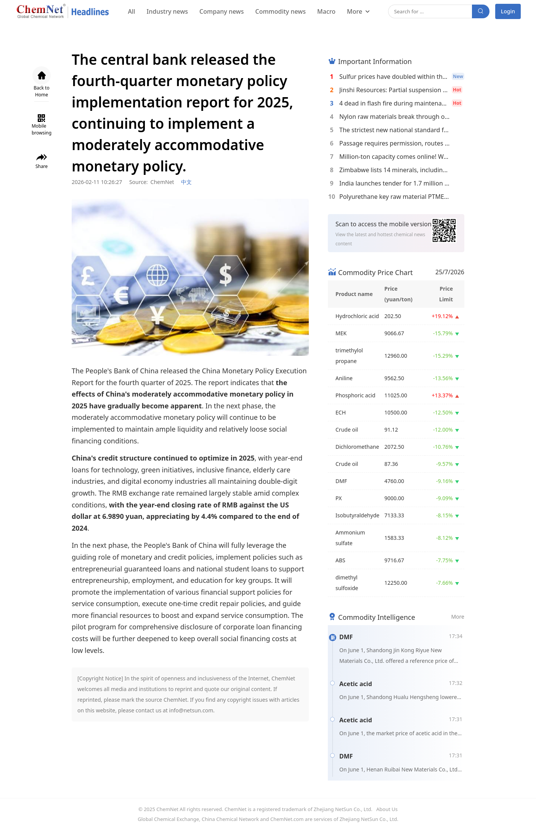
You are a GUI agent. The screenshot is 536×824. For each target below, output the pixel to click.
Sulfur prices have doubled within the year (394, 76)
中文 (186, 182)
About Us (387, 809)
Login (508, 11)
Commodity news (280, 11)
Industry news (167, 11)
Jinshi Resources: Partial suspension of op (394, 90)
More (355, 11)
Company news (221, 11)
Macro (326, 11)
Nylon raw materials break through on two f (394, 116)
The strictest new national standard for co (394, 130)
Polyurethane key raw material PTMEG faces (394, 196)
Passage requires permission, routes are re (394, 143)
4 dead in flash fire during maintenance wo (394, 103)
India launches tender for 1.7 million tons (394, 183)
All (131, 11)
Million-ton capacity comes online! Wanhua (394, 156)
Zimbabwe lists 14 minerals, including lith (394, 170)
